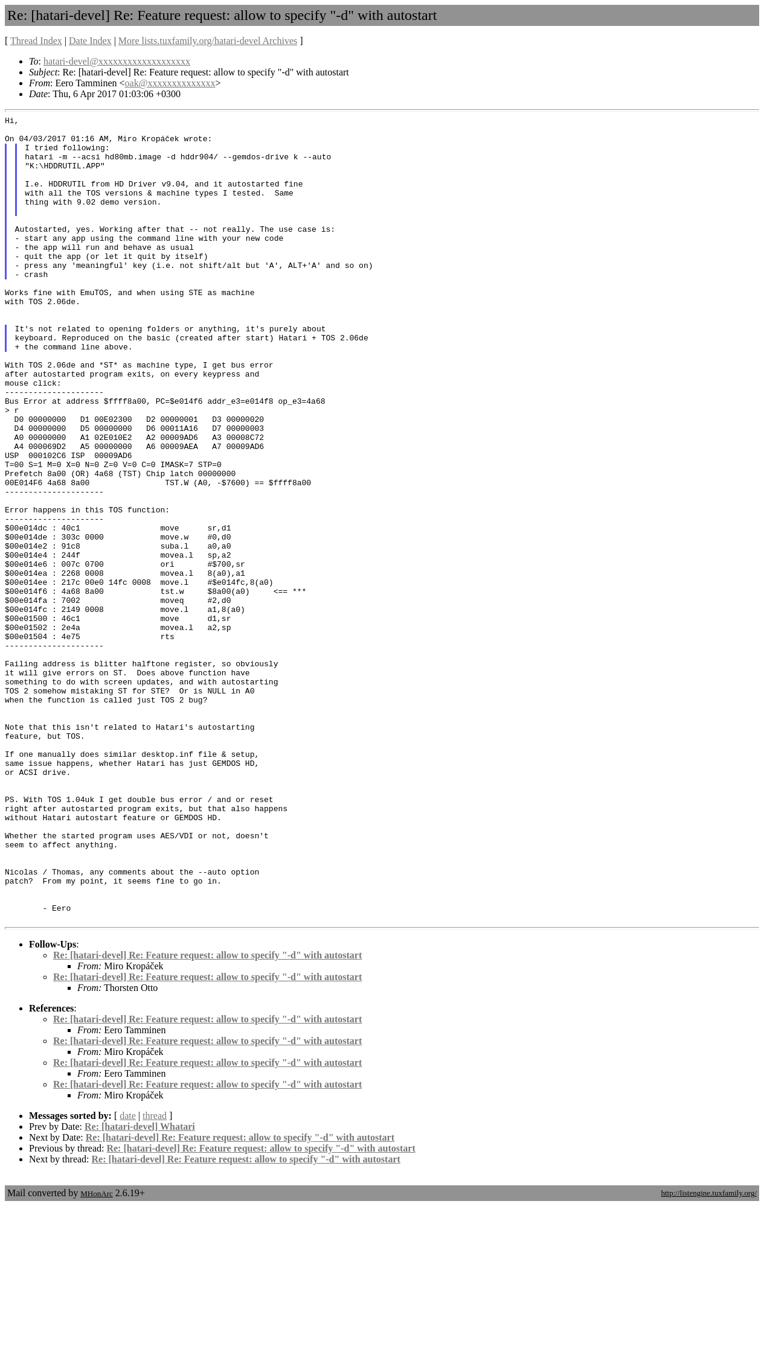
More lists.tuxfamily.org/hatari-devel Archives (207, 41)
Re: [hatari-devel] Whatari (140, 1288)
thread (155, 1277)
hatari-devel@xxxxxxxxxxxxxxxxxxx (116, 61)
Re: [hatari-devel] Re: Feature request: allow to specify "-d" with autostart (207, 1116)
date (128, 1277)
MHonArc (96, 1354)
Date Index (90, 41)
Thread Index (36, 41)
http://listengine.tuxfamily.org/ (709, 1354)
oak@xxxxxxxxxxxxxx (170, 83)
